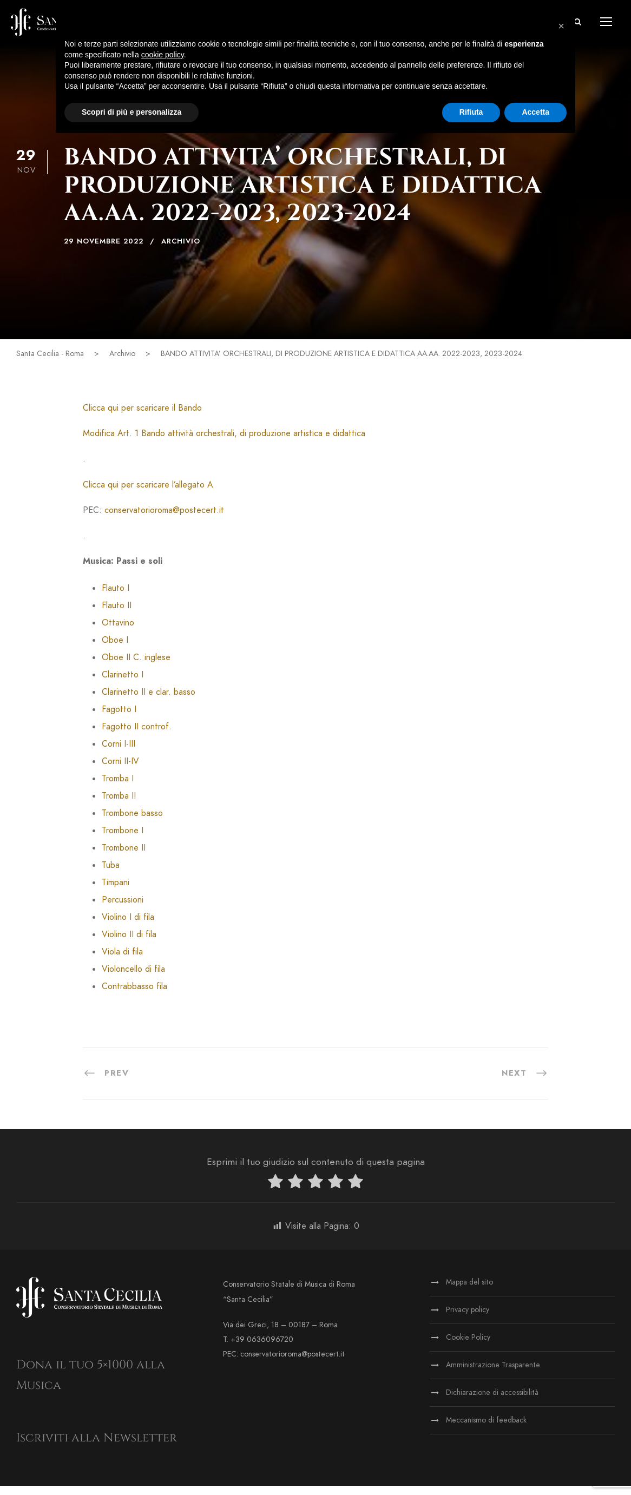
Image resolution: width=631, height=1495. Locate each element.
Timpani (115, 892)
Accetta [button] (535, 112)
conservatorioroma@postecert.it (164, 519)
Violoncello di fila (133, 978)
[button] (561, 26)
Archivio (180, 250)
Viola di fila (122, 961)
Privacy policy (467, 1319)
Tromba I (118, 788)
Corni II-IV (120, 770)
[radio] (275, 1193)
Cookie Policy (468, 1346)
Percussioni (122, 909)
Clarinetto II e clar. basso (148, 701)
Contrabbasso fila (134, 996)
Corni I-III (118, 753)
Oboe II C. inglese (136, 667)
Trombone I (122, 840)
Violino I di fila (128, 926)
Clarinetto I (122, 684)
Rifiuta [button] (471, 112)
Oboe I (115, 649)
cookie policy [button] (162, 54)
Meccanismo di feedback (486, 1429)
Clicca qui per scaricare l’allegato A (148, 493)
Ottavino (118, 632)
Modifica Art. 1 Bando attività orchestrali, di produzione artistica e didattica (224, 443)
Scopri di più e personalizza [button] (131, 112)
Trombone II (124, 857)
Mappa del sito (469, 1291)
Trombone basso (132, 822)
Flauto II (117, 615)
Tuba (111, 874)
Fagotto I (119, 719)
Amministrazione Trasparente (493, 1374)
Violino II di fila (129, 944)
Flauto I (115, 597)
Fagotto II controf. (137, 736)
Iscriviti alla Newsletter (96, 1447)
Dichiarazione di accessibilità (492, 1402)
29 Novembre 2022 (103, 250)
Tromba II (119, 805)
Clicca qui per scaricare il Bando (142, 417)
